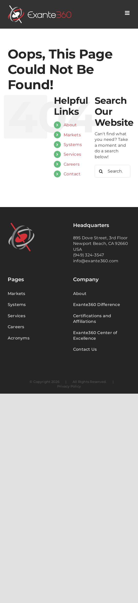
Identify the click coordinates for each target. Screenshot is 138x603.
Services (72, 154)
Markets (72, 134)
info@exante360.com (95, 260)
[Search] (101, 171)
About (70, 124)
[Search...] (112, 171)
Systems (73, 144)
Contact (72, 174)
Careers (72, 164)
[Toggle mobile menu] (127, 13)
